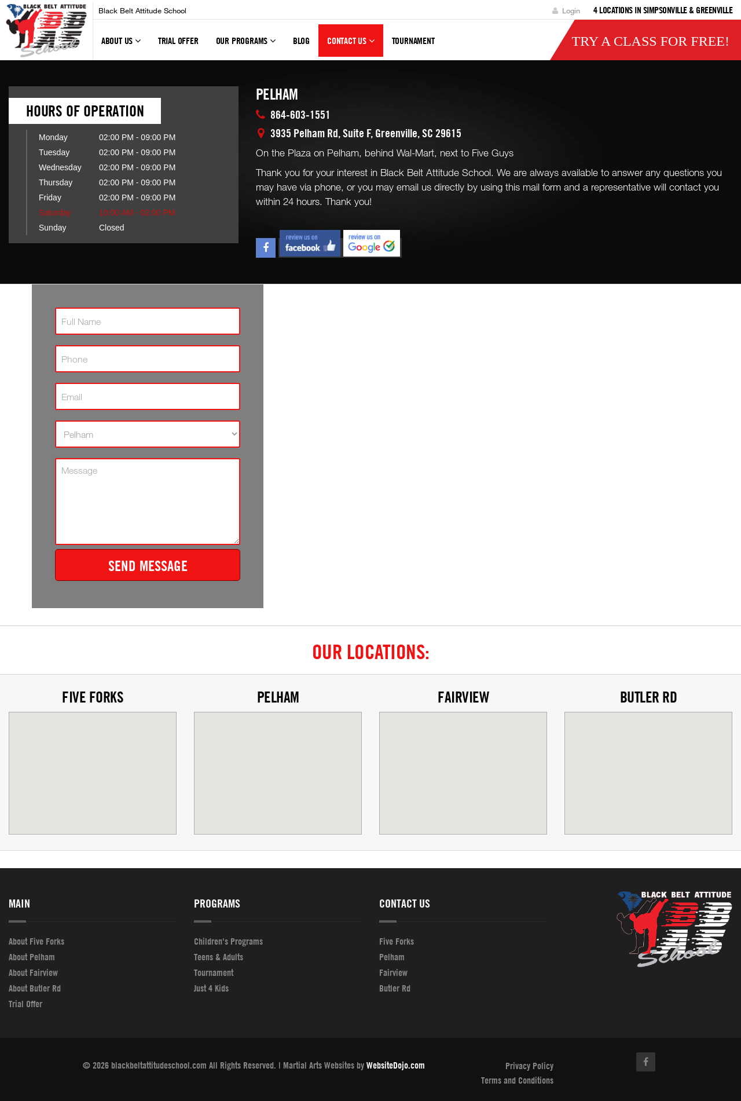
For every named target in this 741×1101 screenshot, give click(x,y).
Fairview (463, 697)
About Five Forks (36, 941)
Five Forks (92, 697)
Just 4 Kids (211, 988)
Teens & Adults (218, 957)
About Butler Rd (35, 988)
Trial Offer (178, 40)
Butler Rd (648, 697)
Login (566, 10)
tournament (413, 40)
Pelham (278, 697)
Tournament (213, 972)
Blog (301, 40)
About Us (121, 46)
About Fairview (33, 972)
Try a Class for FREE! (650, 41)
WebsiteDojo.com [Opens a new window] (395, 1065)
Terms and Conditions (517, 1080)
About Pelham (32, 957)
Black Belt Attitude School (142, 10)
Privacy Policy (529, 1065)
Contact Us (351, 46)
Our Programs (246, 46)
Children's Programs (228, 941)
